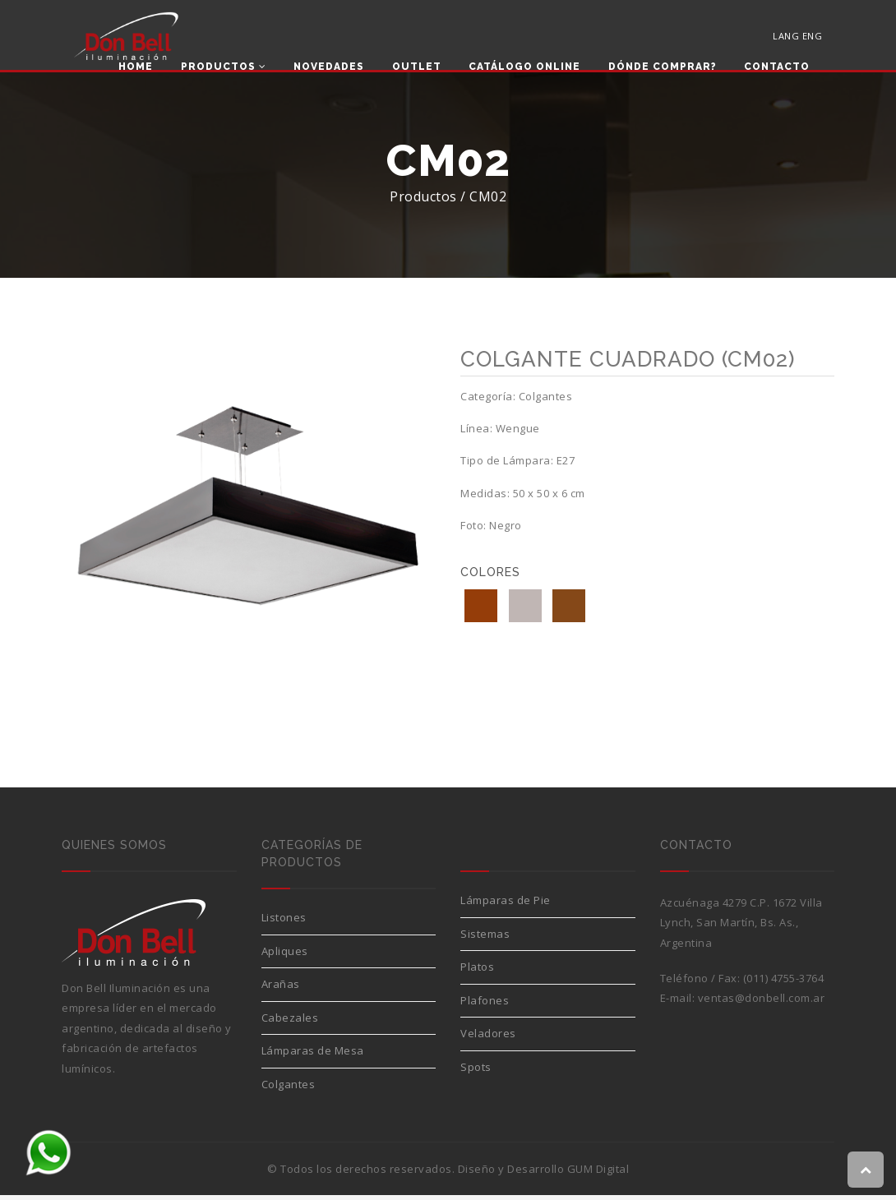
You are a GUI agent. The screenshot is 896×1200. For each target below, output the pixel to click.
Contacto (777, 67)
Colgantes (288, 1089)
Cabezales (290, 1022)
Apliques (284, 955)
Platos (477, 971)
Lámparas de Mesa (312, 1055)
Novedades (328, 67)
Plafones (484, 1005)
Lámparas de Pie (505, 905)
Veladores (488, 1038)
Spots (476, 1071)
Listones (284, 922)
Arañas (280, 988)
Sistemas (485, 938)
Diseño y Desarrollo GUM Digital (544, 1173)
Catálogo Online (524, 67)
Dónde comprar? (662, 67)
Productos (223, 67)
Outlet (416, 67)
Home (135, 67)
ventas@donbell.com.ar (761, 1002)
